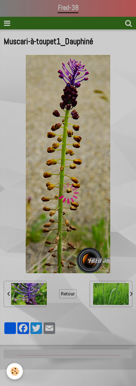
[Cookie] (15, 371)
